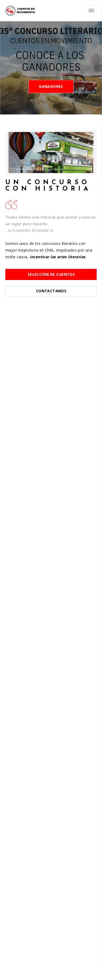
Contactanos (51, 290)
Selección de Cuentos (51, 274)
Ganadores (51, 86)
